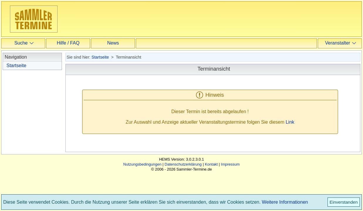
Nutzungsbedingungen (142, 164)
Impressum (230, 164)
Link (290, 122)
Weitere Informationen (285, 202)
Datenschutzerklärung (183, 164)
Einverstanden (344, 202)
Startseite (16, 65)
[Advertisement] (181, 19)
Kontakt (211, 164)
